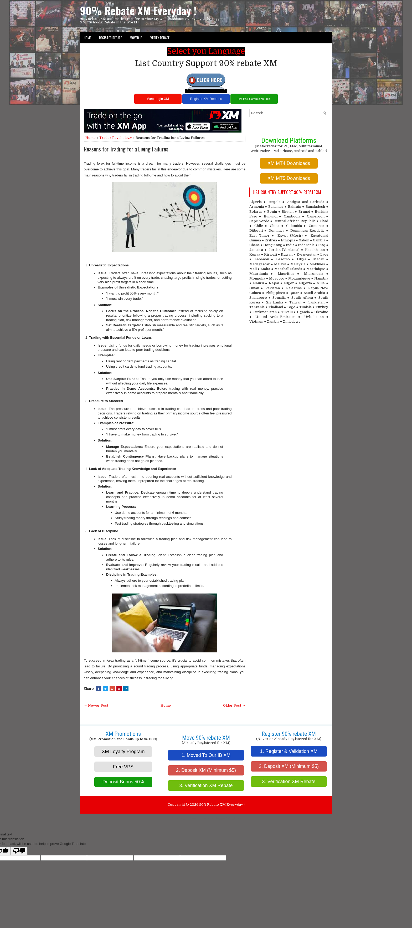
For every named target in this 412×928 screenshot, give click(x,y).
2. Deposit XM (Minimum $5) (206, 770)
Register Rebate (110, 37)
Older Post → (234, 705)
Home (87, 37)
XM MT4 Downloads (288, 163)
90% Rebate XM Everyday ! (138, 10)
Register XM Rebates (206, 99)
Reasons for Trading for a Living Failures (126, 149)
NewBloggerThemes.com (189, 818)
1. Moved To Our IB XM (206, 755)
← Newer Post (96, 705)
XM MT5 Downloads (288, 178)
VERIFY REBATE (159, 37)
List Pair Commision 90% (254, 98)
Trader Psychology (115, 138)
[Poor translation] (19, 850)
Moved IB (136, 37)
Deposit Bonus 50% (123, 781)
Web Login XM (158, 99)
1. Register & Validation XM (289, 751)
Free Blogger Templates (224, 818)
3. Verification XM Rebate (206, 785)
